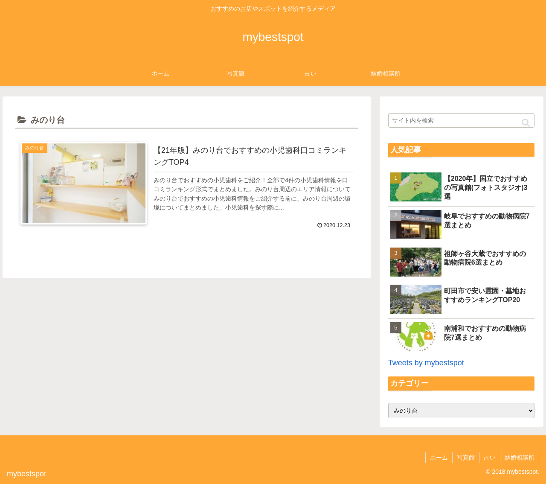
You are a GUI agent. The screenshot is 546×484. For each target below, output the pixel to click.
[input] (461, 120)
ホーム (439, 457)
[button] (525, 122)
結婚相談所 (519, 457)
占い (490, 457)
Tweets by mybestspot (426, 363)
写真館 (466, 457)
